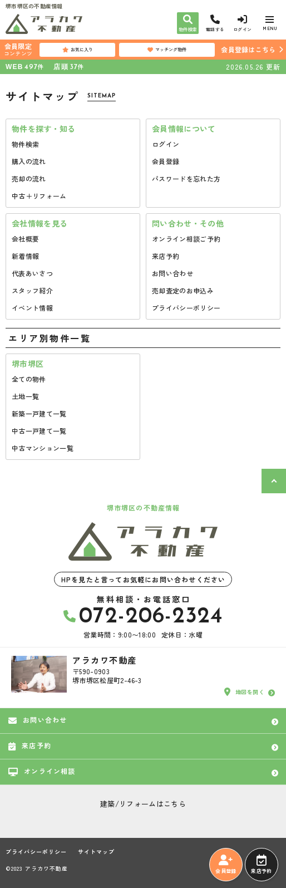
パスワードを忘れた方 (186, 178)
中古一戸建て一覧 (39, 430)
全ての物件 (29, 379)
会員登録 (165, 161)
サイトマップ (96, 852)
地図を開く (244, 692)
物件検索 (25, 144)
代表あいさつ (32, 273)
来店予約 (165, 256)
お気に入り (77, 49)
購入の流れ (29, 161)
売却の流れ (29, 178)
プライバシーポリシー (186, 307)
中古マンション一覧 (42, 448)
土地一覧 (25, 396)
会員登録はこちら (248, 49)
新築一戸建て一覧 (39, 413)
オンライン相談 (42, 771)
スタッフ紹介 (32, 290)
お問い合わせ (172, 273)
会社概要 (25, 238)
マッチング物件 (166, 49)
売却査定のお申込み (183, 290)
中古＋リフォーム (39, 195)
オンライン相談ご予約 (186, 238)
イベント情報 (32, 307)
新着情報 (25, 256)
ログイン (165, 144)
